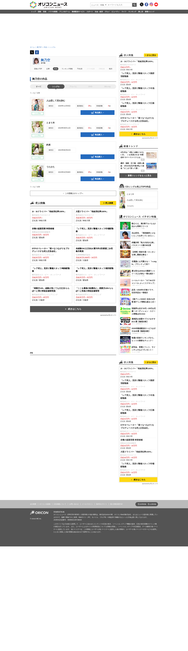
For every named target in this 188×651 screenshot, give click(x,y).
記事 (48, 69)
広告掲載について (60, 609)
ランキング (132, 12)
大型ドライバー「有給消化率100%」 (137, 556)
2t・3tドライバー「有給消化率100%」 (138, 94)
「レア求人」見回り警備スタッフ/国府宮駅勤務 (137, 107)
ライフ (124, 12)
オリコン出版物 (44, 609)
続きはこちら (74, 309)
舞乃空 (45, 60)
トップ (33, 12)
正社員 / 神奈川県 (51, 216)
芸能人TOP (38, 69)
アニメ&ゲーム (64, 12)
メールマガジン (87, 609)
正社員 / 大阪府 (95, 254)
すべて (38, 86)
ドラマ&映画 (52, 12)
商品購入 (97, 112)
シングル (56, 86)
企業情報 (153, 609)
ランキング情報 (67, 69)
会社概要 (33, 609)
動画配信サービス (78, 12)
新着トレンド (149, 12)
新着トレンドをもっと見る (138, 208)
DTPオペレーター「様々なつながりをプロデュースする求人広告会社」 (137, 152)
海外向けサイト (101, 609)
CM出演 (102, 69)
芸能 (39, 12)
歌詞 (110, 69)
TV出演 (79, 69)
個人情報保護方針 (116, 609)
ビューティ (115, 12)
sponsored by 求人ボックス (108, 315)
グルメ (107, 12)
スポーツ (90, 12)
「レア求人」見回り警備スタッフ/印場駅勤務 (137, 569)
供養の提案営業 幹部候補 (132, 544)
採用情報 (143, 609)
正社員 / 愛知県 (51, 233)
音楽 (44, 12)
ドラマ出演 (91, 69)
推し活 (140, 12)
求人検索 (109, 203)
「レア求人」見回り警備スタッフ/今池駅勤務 (137, 122)
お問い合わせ (74, 609)
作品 (55, 69)
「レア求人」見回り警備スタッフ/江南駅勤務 (137, 137)
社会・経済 (99, 12)
